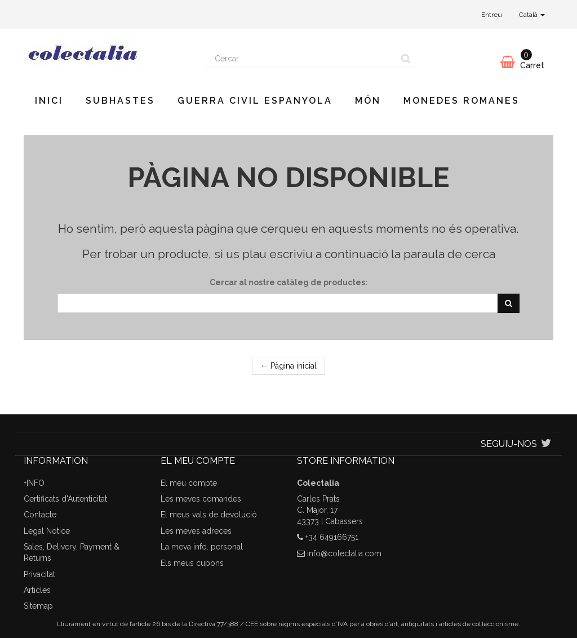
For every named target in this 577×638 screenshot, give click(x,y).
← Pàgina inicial (288, 365)
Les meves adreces (196, 530)
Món (368, 100)
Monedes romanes (461, 100)
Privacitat (39, 574)
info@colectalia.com (344, 553)
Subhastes (120, 100)
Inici (49, 100)
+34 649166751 (331, 537)
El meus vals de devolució (209, 514)
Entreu (491, 15)
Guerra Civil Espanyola (254, 100)
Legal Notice (47, 530)
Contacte (40, 514)
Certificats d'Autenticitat (65, 498)
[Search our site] (301, 58)
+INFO (34, 483)
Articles (37, 590)
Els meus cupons (192, 563)
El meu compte (189, 483)
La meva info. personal (202, 546)
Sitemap (38, 605)
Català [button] (532, 15)
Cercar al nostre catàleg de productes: (288, 282)
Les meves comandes (201, 498)
